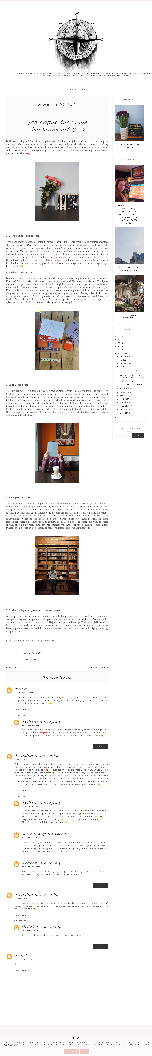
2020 (121, 419)
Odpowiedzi (22, 718)
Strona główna (70, 91)
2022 (121, 352)
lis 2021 (124, 362)
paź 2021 (124, 365)
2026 (121, 338)
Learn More (71, 1051)
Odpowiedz (22, 712)
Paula (21, 691)
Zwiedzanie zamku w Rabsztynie (129, 271)
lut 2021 (124, 412)
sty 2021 (124, 415)
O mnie (87, 91)
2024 (121, 345)
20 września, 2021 (24, 695)
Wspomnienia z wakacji (130, 386)
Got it (85, 1051)
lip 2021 (124, 394)
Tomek (21, 957)
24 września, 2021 (31, 808)
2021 (120, 355)
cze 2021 (124, 398)
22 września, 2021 (24, 961)
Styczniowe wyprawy (129, 319)
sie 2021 (124, 391)
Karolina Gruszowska (37, 758)
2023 (121, 349)
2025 (120, 342)
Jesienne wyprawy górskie (128, 373)
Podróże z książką (41, 723)
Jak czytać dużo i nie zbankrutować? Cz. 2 (131, 378)
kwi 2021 (124, 405)
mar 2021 (125, 408)
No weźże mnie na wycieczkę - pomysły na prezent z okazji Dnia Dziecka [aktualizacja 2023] (129, 216)
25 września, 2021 (31, 869)
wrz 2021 (125, 369)
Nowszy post (16, 670)
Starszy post (97, 670)
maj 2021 (125, 401)
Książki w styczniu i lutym (129, 148)
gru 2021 (124, 358)
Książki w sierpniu (128, 383)
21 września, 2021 (24, 762)
